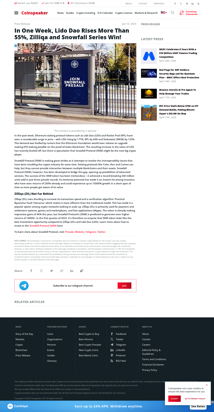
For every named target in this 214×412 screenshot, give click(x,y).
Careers (146, 344)
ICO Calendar (105, 12)
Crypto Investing (85, 12)
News (60, 12)
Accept (174, 399)
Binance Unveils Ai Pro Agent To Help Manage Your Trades (177, 91)
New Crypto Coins (88, 350)
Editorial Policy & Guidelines (151, 351)
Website (79, 231)
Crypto (19, 344)
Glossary (52, 360)
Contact (143, 3)
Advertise (159, 3)
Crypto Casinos (123, 12)
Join (124, 285)
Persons (51, 344)
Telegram (90, 231)
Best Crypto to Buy (89, 333)
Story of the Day (24, 333)
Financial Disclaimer (153, 364)
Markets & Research (146, 12)
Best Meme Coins (88, 355)
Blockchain (21, 350)
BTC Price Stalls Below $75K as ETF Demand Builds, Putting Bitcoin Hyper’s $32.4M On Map (178, 109)
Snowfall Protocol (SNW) (43, 225)
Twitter (101, 231)
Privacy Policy (149, 369)
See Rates (198, 406)
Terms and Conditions (154, 359)
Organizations (54, 339)
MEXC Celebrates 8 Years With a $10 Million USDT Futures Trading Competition (178, 53)
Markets (20, 339)
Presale (69, 231)
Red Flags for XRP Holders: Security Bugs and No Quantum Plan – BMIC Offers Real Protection (179, 73)
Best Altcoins (86, 339)
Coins (50, 333)
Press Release (150, 24)
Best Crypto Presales (90, 344)
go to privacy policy (195, 399)
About (128, 3)
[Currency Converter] (188, 12)
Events (50, 350)
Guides (70, 12)
